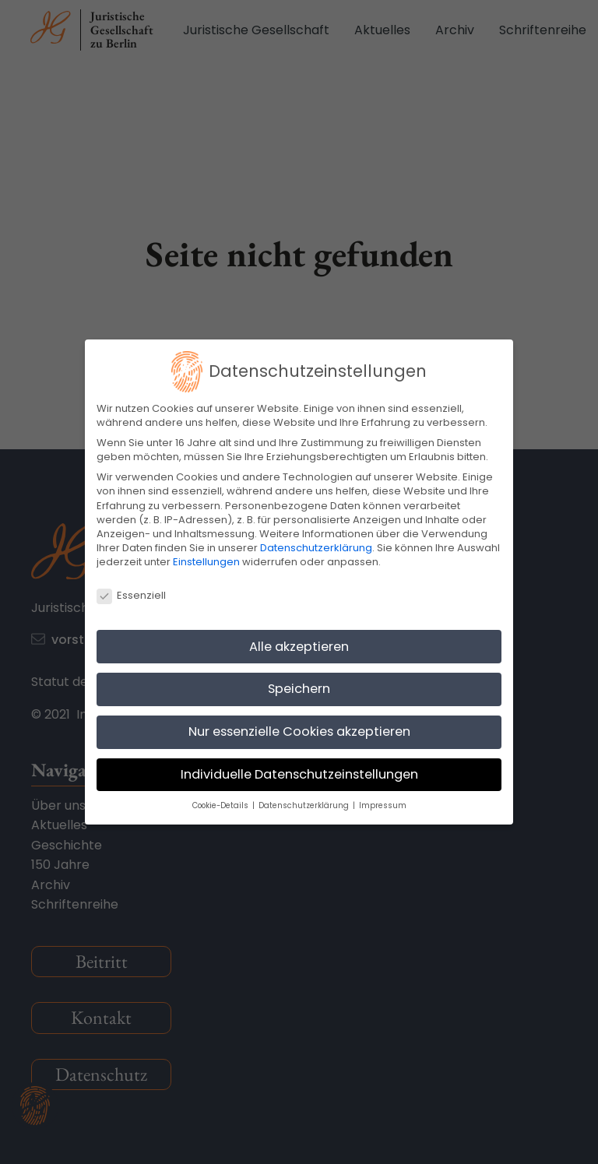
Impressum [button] (382, 805)
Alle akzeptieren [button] (299, 647)
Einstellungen (206, 561)
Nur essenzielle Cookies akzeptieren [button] (299, 731)
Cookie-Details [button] (221, 805)
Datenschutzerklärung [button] (305, 805)
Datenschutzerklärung (316, 547)
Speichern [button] (299, 689)
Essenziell (131, 596)
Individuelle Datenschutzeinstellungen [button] (299, 774)
